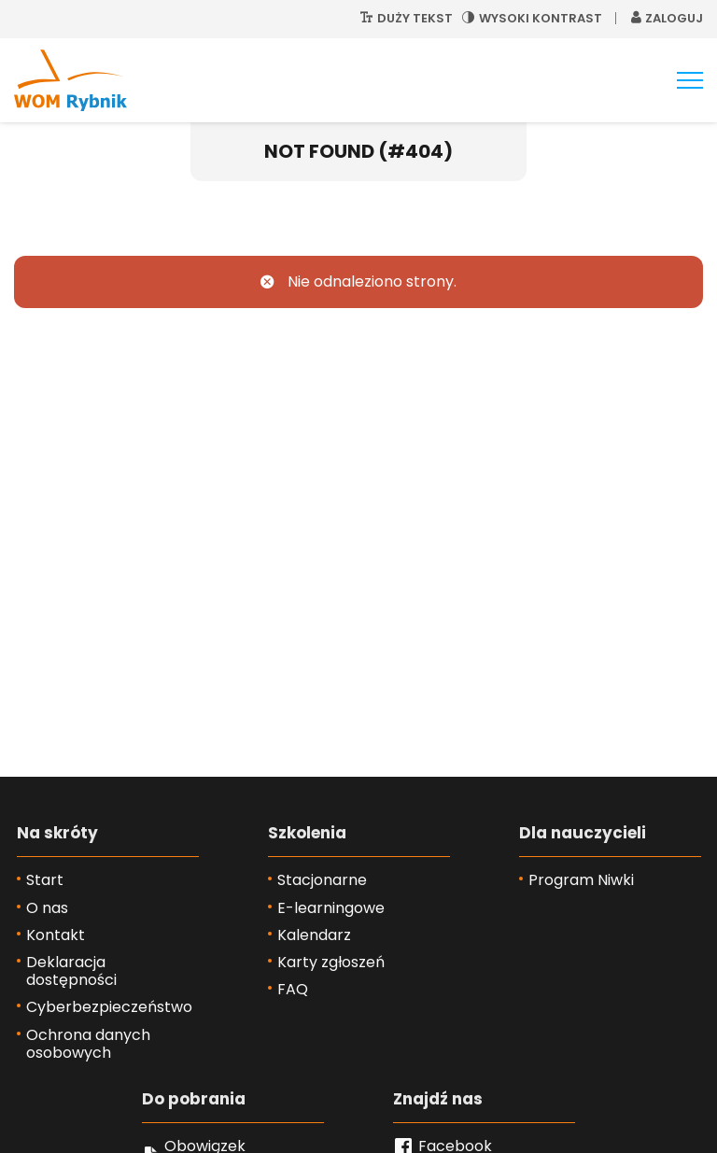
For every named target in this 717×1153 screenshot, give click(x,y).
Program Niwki (581, 880)
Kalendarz (314, 935)
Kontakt (55, 935)
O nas (47, 908)
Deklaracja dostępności (71, 971)
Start (44, 880)
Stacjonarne (322, 880)
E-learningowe (331, 908)
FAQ (292, 989)
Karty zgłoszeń (331, 962)
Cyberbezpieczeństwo (109, 1007)
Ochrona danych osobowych (88, 1044)
